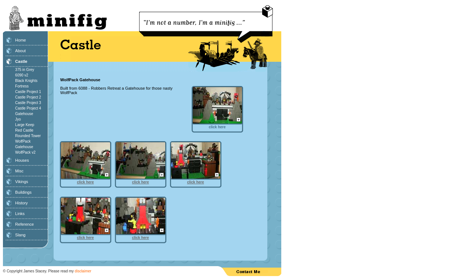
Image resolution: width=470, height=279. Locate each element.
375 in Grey (24, 70)
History (21, 203)
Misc (19, 171)
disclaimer (83, 271)
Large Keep (24, 125)
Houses (22, 160)
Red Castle (24, 130)
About (20, 51)
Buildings (23, 192)
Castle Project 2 (28, 97)
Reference (24, 224)
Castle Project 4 (28, 108)
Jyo (18, 119)
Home (20, 40)
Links (20, 213)
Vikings (21, 181)
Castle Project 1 (28, 92)
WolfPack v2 (25, 152)
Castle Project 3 (28, 103)
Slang (20, 235)
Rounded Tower (28, 136)
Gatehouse (24, 114)
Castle (21, 61)
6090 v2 (21, 75)
